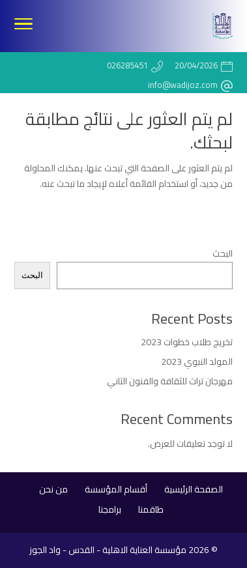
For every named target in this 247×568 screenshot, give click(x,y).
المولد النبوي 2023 (197, 361)
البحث (222, 253)
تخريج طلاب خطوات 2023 (187, 342)
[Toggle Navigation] (23, 26)
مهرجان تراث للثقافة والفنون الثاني (170, 381)
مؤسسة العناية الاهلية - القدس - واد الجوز (107, 549)
